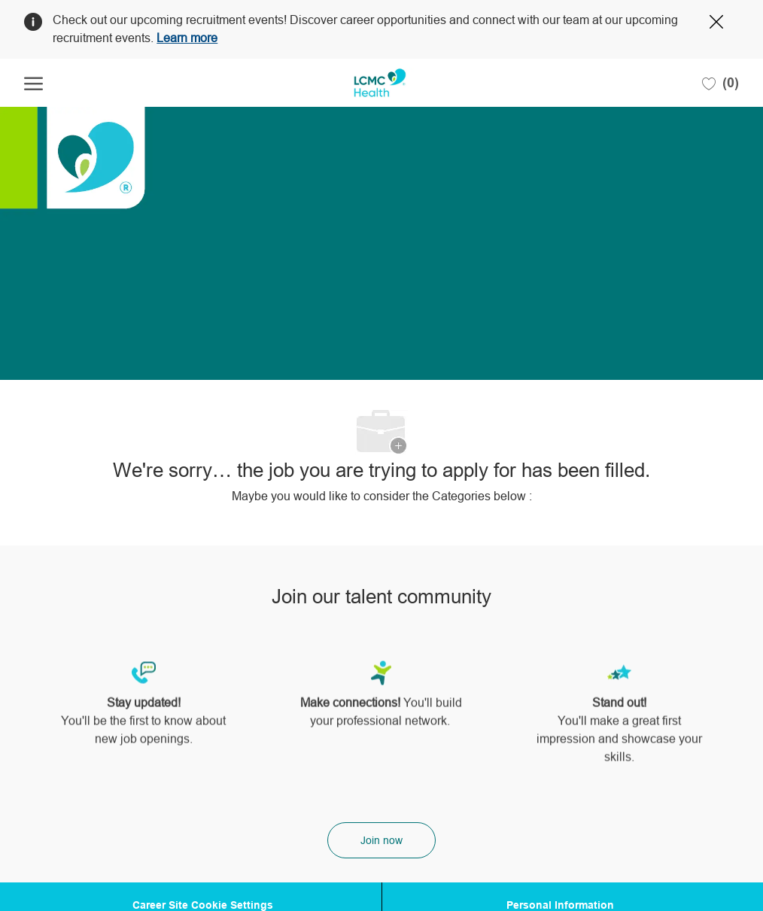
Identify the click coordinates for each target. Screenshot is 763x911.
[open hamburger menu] (33, 83)
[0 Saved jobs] (720, 82)
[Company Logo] (379, 83)
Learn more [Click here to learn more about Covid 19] (187, 38)
